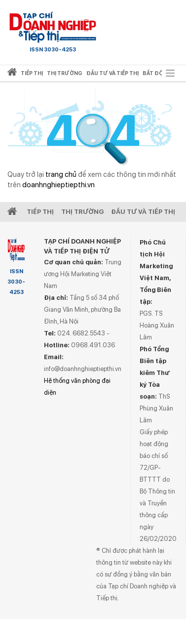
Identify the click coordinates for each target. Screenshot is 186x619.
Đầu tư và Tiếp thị (143, 211)
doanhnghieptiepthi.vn (58, 184)
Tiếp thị (32, 73)
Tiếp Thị (40, 211)
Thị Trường (82, 211)
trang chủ (60, 174)
